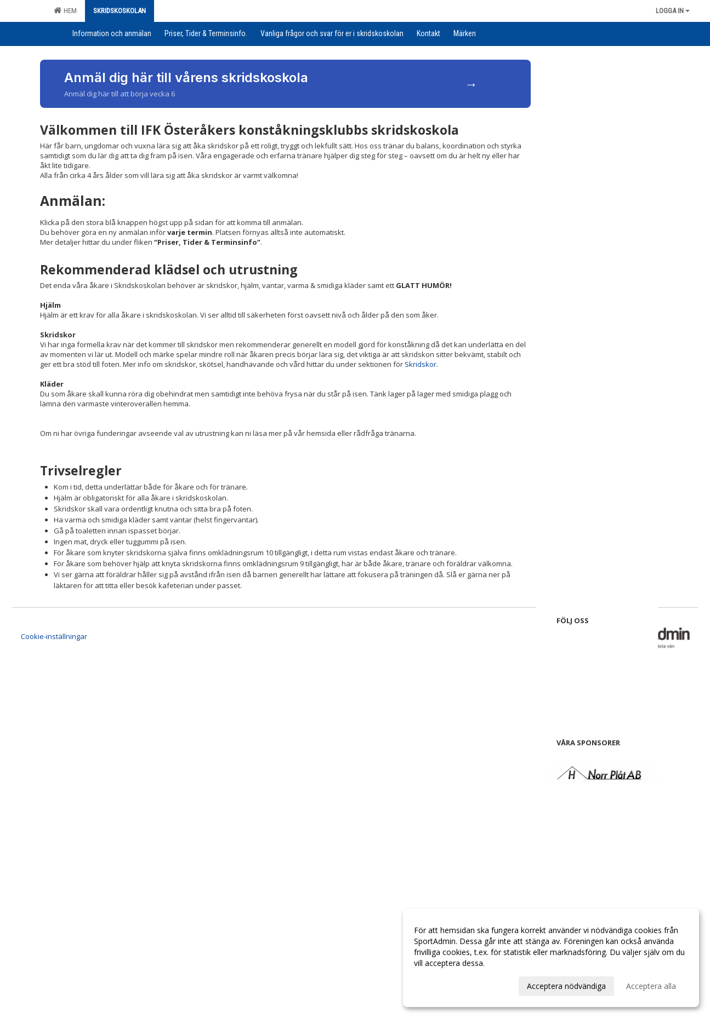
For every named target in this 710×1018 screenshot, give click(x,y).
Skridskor (420, 364)
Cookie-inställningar (54, 636)
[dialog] (551, 957)
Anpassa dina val (443, 985)
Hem (65, 10)
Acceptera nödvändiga (566, 986)
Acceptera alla (651, 986)
